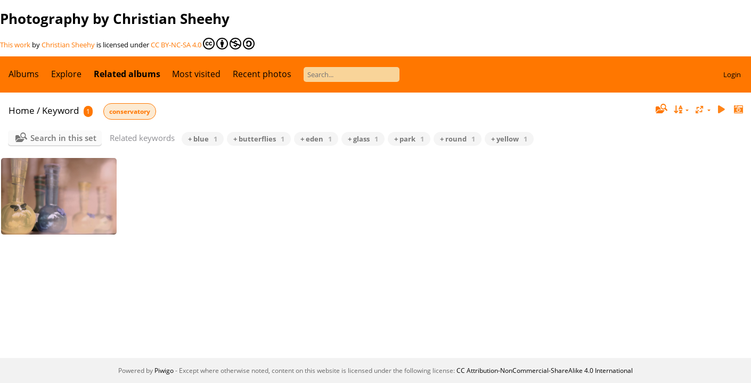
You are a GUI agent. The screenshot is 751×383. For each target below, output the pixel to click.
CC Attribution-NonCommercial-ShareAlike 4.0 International (544, 370)
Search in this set (63, 137)
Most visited (196, 74)
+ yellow (509, 139)
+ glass (363, 139)
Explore (66, 74)
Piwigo (164, 370)
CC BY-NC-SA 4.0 (203, 43)
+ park (409, 139)
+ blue (202, 139)
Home (22, 110)
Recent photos (262, 74)
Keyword (60, 110)
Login (732, 74)
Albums (24, 74)
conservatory (129, 111)
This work (15, 44)
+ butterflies (258, 139)
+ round (457, 139)
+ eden (316, 139)
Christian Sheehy (68, 44)
